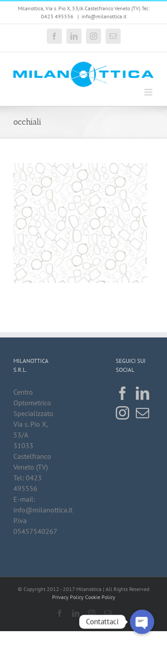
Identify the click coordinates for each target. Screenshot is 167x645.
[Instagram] (122, 413)
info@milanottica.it (103, 16)
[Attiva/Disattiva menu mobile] (149, 92)
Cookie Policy (100, 597)
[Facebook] (122, 393)
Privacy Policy (68, 597)
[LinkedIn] (142, 393)
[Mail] (142, 413)
